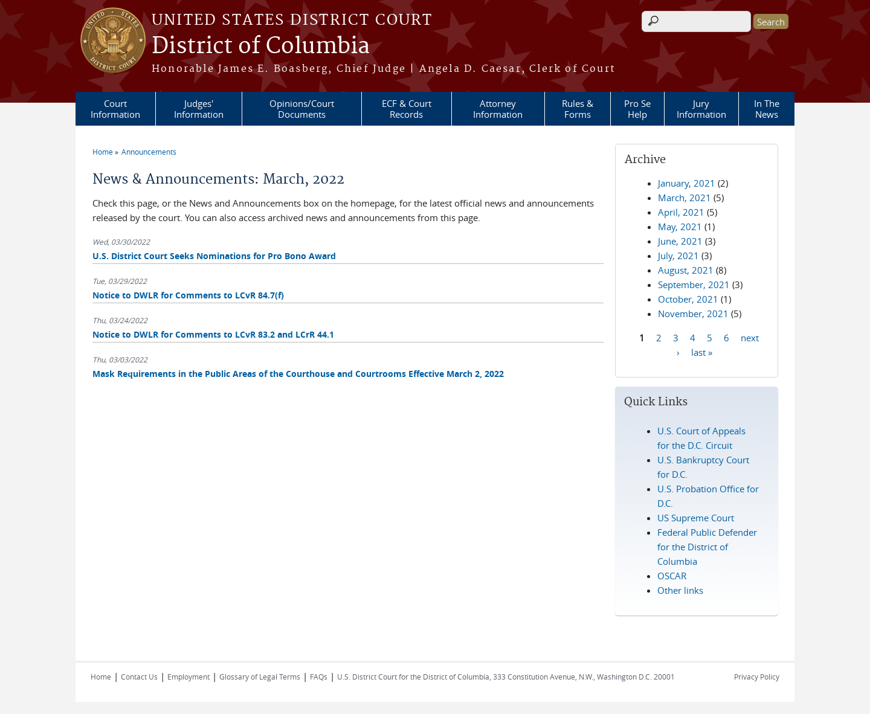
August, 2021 (686, 270)
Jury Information (701, 108)
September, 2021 (694, 284)
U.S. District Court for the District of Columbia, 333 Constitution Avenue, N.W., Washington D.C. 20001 (506, 676)
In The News (766, 108)
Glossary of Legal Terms (259, 676)
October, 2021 (688, 299)
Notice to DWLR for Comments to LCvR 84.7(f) (188, 295)
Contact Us (139, 676)
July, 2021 (678, 255)
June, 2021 (680, 241)
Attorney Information (498, 108)
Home (102, 151)
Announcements (148, 151)
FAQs (318, 676)
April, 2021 (681, 212)
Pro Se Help (637, 108)
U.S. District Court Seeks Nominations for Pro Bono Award (214, 256)
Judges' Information (199, 108)
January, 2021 (686, 183)
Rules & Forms (577, 108)
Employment (188, 676)
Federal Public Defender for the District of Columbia (707, 546)
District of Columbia (261, 46)
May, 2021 (680, 226)
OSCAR (671, 576)
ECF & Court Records (406, 108)
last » (701, 352)
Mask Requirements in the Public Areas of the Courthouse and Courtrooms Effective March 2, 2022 (298, 373)
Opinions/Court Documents (301, 108)
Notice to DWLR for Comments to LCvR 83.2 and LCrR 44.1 (213, 334)
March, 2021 (684, 197)
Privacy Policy (756, 676)
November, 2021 (693, 313)
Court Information (115, 108)
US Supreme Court (695, 518)
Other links (680, 590)
